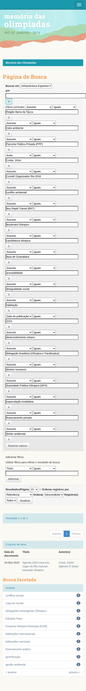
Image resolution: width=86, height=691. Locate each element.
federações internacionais (20, 633)
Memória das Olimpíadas (21, 62)
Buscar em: (13, 85)
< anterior (11, 672)
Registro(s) (71, 494)
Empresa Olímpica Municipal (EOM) (26, 626)
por (8, 90)
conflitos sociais (15, 595)
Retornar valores (17, 445)
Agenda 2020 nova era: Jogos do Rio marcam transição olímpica (36, 566)
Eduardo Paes (14, 618)
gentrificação (13, 656)
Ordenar (38, 494)
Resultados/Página (17, 489)
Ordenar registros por (55, 489)
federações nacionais (18, 641)
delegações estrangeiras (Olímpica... (27, 610)
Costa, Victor (66, 562)
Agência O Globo (69, 566)
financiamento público (18, 649)
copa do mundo (15, 603)
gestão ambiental (16, 664)
